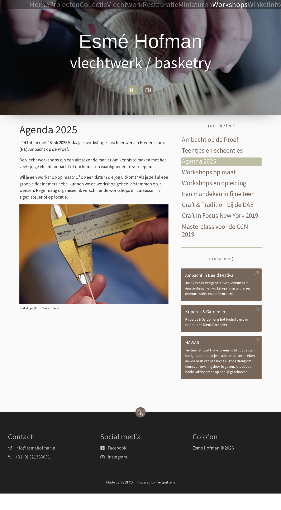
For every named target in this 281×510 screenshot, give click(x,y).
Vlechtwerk (156, 5)
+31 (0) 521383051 (32, 473)
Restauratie (183, 5)
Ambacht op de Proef (211, 140)
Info (274, 5)
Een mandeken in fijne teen (220, 194)
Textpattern (165, 498)
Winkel (258, 5)
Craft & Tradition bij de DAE (219, 205)
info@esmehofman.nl (36, 464)
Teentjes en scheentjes (214, 150)
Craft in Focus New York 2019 (214, 220)
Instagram (117, 473)
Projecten (108, 5)
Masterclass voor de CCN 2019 (216, 239)
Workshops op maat (210, 172)
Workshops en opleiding (215, 183)
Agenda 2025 (199, 161)
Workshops (236, 5)
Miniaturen (210, 5)
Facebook (117, 464)
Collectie (131, 5)
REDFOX (126, 498)
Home (88, 5)
